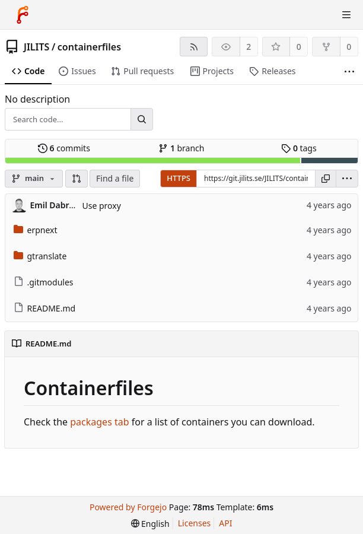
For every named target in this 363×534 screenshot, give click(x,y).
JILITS (36, 47)
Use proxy (101, 205)
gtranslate (40, 256)
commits (64, 148)
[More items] (349, 71)
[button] (76, 178)
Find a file (114, 178)
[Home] (22, 15)
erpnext (36, 230)
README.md (45, 308)
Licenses (194, 523)
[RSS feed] (194, 46)
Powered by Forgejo (128, 507)
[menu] (347, 178)
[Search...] (141, 119)
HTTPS (178, 178)
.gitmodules (44, 282)
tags (298, 148)
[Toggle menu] (346, 15)
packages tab (99, 421)
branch (181, 148)
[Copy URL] (325, 178)
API (225, 523)
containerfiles (89, 47)
